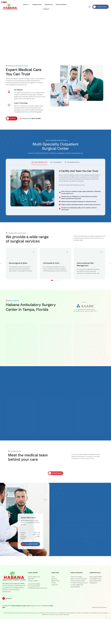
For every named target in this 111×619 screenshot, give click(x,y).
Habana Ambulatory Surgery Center (21, 605)
